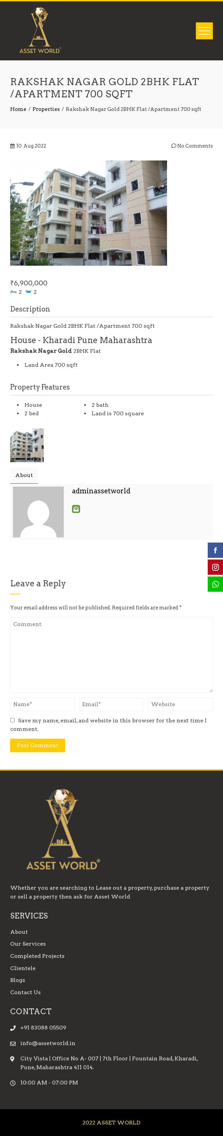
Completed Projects (37, 956)
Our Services (28, 944)
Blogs (17, 980)
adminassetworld (101, 491)
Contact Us (25, 992)
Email (76, 509)
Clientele (23, 968)
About (19, 932)
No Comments (192, 146)
